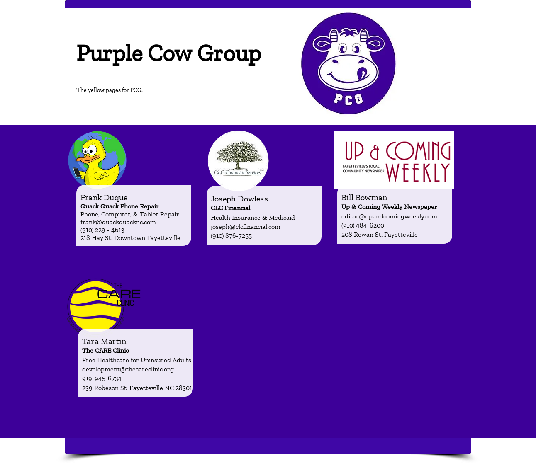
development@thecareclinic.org (128, 369)
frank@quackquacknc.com (118, 222)
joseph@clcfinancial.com (245, 226)
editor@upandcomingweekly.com (389, 216)
